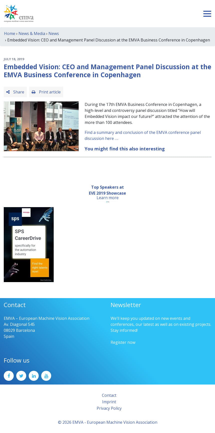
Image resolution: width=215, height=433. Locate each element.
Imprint (109, 402)
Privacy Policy (109, 408)
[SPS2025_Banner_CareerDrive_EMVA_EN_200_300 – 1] (29, 244)
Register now (123, 342)
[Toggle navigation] (207, 14)
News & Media (31, 33)
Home (9, 33)
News (53, 33)
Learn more (108, 197)
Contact (109, 395)
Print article (46, 92)
